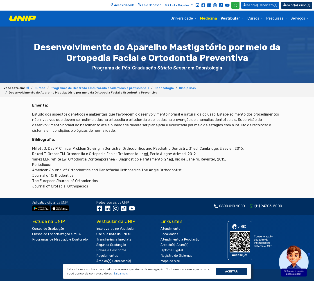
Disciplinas (187, 88)
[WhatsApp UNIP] (235, 5)
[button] (120, 273)
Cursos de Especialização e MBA (56, 234)
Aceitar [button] (231, 271)
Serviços (298, 18)
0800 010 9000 (232, 206)
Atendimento (170, 229)
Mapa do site (170, 261)
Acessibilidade (122, 5)
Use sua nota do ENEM (113, 234)
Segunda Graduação (111, 245)
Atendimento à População (179, 239)
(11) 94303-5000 (268, 206)
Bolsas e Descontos (111, 250)
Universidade (182, 18)
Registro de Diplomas (176, 256)
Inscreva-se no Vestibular (115, 229)
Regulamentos (107, 256)
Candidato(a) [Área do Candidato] (260, 5)
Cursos (253, 18)
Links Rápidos (177, 5)
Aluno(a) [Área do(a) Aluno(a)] (296, 5)
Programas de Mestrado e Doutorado (60, 239)
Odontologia (164, 88)
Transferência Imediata (113, 239)
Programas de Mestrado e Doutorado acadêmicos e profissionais (100, 88)
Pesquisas (275, 18)
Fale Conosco (149, 5)
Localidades (169, 234)
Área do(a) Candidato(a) (113, 261)
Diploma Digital (171, 250)
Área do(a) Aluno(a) (174, 245)
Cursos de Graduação (48, 229)
